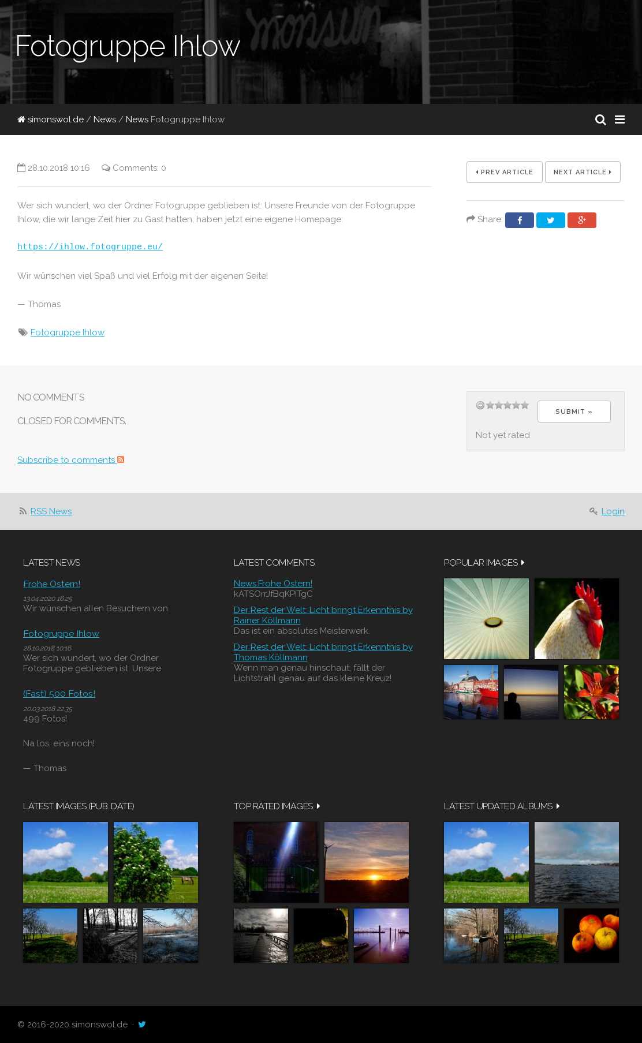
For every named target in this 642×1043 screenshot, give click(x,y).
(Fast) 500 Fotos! (59, 693)
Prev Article (504, 172)
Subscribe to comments (70, 460)
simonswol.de (50, 119)
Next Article (583, 172)
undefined (480, 405)
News (105, 119)
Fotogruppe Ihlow (67, 332)
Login (613, 511)
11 (516, 405)
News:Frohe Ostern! (273, 583)
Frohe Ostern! (51, 583)
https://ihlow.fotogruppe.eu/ (90, 247)
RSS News (51, 511)
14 (524, 405)
